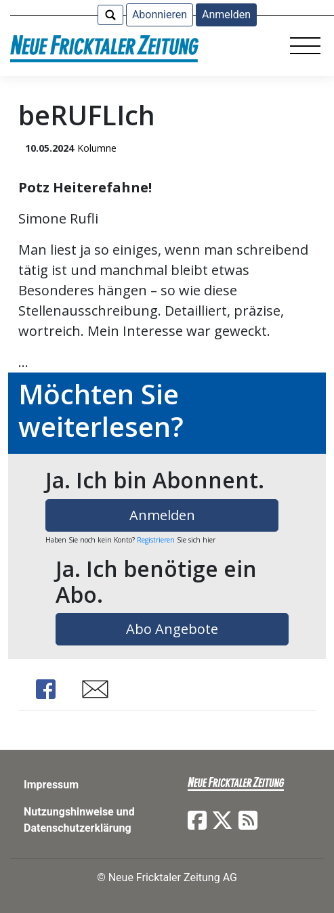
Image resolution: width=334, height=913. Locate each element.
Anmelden (226, 14)
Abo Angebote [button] (172, 629)
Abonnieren (159, 14)
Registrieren (156, 540)
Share (45, 689)
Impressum (51, 784)
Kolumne (97, 148)
